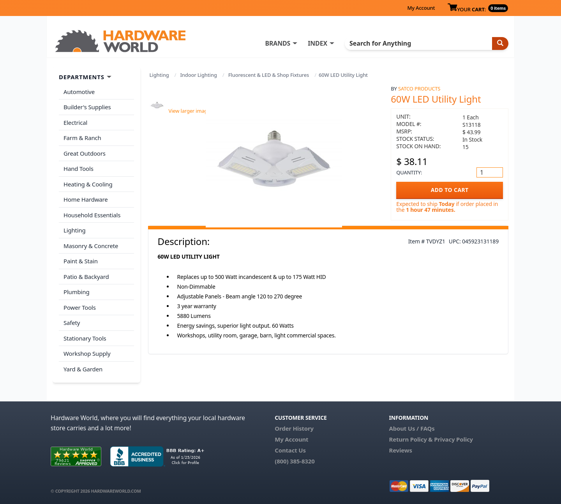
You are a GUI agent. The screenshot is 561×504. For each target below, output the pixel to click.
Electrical (75, 122)
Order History (294, 428)
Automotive (79, 92)
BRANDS (277, 43)
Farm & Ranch (82, 138)
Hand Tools (79, 168)
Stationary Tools (85, 338)
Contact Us (290, 450)
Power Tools (80, 307)
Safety (72, 323)
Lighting (159, 74)
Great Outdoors (85, 153)
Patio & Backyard (86, 276)
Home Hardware (86, 199)
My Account (421, 7)
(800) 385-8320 (294, 461)
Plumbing (76, 292)
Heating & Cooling (88, 184)
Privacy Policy (453, 439)
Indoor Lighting (198, 74)
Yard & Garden (83, 369)
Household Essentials (92, 215)
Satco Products (419, 88)
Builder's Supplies (87, 107)
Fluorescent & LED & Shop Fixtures (268, 74)
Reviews (400, 450)
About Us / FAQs (411, 428)
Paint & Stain (81, 261)
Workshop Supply (87, 353)
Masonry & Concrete (91, 246)
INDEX (317, 43)
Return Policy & (410, 439)
